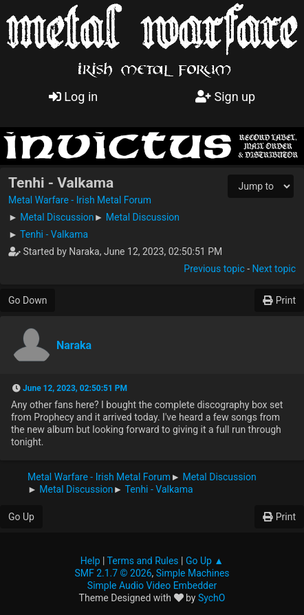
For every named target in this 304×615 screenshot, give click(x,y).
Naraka (73, 345)
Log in (73, 96)
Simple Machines (193, 573)
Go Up (21, 516)
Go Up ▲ (205, 560)
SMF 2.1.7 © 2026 (112, 573)
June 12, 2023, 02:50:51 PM (75, 388)
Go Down (27, 300)
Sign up (225, 96)
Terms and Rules (143, 560)
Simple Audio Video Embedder (152, 585)
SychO (212, 597)
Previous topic (214, 268)
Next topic (274, 268)
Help (90, 560)
